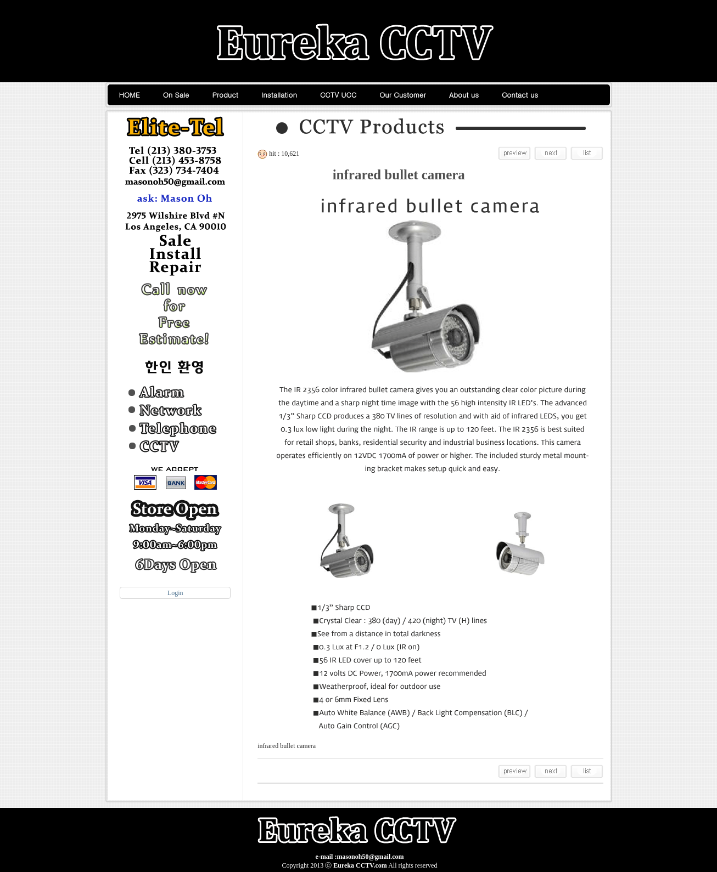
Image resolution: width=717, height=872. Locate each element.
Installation (279, 94)
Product (225, 94)
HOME (129, 94)
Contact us (520, 94)
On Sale (176, 94)
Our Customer (402, 94)
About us (464, 94)
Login (175, 593)
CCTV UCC (338, 94)
